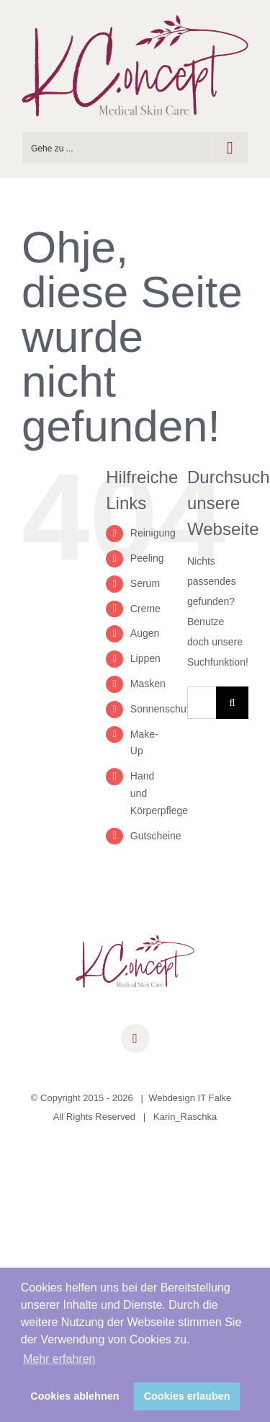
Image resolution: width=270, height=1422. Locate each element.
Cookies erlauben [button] (187, 1396)
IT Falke (215, 1097)
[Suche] (232, 702)
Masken (148, 683)
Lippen (145, 658)
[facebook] (135, 1038)
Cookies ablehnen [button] (74, 1396)
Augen (144, 633)
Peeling (147, 558)
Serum (145, 583)
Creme (145, 608)
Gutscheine (155, 836)
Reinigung (153, 533)
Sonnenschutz (162, 709)
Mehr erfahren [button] (59, 1359)
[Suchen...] (201, 702)
